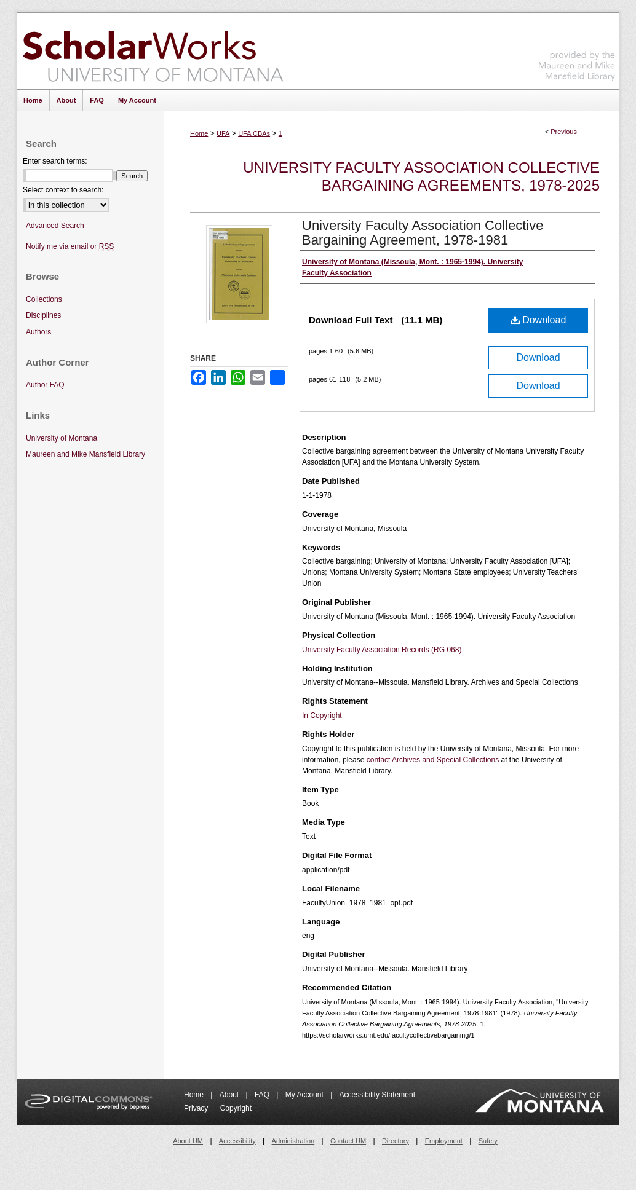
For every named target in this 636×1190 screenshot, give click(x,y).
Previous (564, 131)
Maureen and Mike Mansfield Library (577, 49)
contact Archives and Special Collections (433, 759)
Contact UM (348, 1141)
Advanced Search (55, 225)
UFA (223, 133)
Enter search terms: (55, 161)
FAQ (263, 1094)
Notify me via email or (70, 246)
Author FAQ (45, 384)
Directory (395, 1141)
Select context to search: (63, 190)
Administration (293, 1141)
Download (538, 320)
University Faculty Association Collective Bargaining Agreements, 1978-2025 (421, 176)
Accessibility (237, 1141)
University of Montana (61, 438)
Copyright (236, 1108)
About (230, 1094)
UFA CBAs (254, 133)
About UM (188, 1141)
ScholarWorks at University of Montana (152, 51)
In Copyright (322, 715)
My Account (305, 1094)
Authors (38, 332)
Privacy (197, 1108)
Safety (488, 1141)
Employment (444, 1141)
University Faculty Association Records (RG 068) (381, 649)
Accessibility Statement (377, 1094)
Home (199, 133)
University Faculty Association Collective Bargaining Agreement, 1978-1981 (422, 233)
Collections (44, 299)
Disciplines (43, 315)
